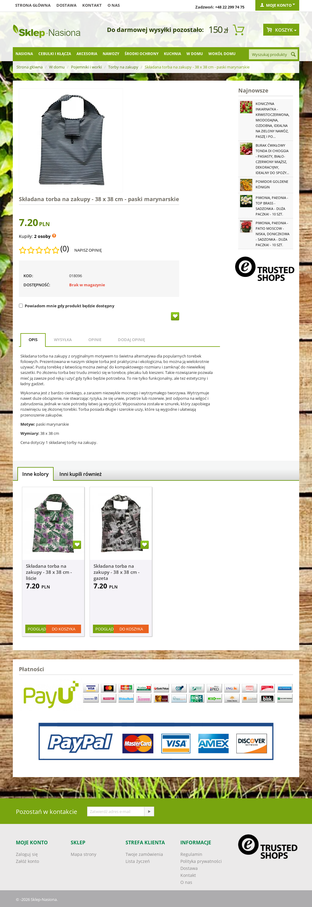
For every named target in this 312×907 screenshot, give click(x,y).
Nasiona (24, 53)
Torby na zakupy (123, 67)
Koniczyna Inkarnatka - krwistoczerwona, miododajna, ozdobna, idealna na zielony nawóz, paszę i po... (272, 120)
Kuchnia (172, 53)
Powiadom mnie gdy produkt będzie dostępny (66, 306)
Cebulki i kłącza (54, 53)
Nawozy (111, 53)
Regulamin (191, 854)
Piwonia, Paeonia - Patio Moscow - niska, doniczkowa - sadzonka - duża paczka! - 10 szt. (272, 234)
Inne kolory (35, 474)
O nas (114, 5)
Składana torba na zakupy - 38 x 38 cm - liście (49, 572)
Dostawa (66, 5)
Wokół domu (222, 53)
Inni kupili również (80, 474)
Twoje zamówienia (144, 854)
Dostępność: (36, 285)
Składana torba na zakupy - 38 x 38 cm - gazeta (117, 572)
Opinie (94, 339)
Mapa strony (83, 854)
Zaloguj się (27, 854)
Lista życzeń (138, 861)
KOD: (28, 275)
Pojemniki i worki (86, 67)
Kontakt (92, 5)
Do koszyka (63, 629)
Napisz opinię (88, 250)
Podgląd (37, 629)
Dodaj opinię (131, 339)
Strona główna (33, 5)
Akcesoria (86, 53)
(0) (64, 248)
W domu (194, 53)
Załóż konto (27, 861)
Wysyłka (63, 339)
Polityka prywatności (201, 861)
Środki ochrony (141, 53)
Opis (33, 339)
